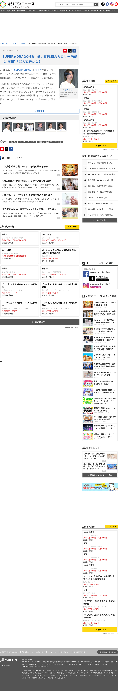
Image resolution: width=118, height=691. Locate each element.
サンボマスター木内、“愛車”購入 (100, 215)
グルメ (71, 11)
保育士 (86, 98)
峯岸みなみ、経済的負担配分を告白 (101, 174)
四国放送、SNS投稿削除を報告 (100, 192)
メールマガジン (53, 652)
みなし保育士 (88, 87)
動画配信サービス (44, 11)
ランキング (94, 11)
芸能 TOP (24, 43)
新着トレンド (110, 11)
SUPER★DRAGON (23, 70)
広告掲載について (27, 652)
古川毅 (38, 70)
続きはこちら (41, 322)
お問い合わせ (40, 652)
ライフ (86, 11)
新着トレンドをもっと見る (100, 475)
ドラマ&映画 (21, 11)
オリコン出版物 (14, 652)
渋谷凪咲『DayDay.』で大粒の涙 (100, 180)
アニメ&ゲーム (32, 11)
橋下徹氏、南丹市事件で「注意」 (100, 186)
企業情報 (113, 652)
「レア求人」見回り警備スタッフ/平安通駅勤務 (99, 616)
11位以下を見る (99, 220)
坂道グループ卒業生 (53, 142)
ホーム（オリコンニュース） (9, 43)
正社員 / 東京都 (19, 238)
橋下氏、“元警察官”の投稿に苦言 (100, 203)
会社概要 (3, 652)
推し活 (102, 11)
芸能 (8, 11)
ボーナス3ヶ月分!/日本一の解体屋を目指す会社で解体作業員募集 (99, 132)
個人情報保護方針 (79, 652)
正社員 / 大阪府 (60, 272)
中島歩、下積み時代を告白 (98, 198)
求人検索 (73, 227)
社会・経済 (63, 11)
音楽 (13, 11)
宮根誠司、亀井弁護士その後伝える (101, 209)
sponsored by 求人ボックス (72, 327)
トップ (3, 11)
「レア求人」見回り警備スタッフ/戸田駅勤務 (99, 602)
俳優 (40, 142)
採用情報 (104, 652)
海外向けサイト (66, 652)
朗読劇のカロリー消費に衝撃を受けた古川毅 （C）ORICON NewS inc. (68, 93)
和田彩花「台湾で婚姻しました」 (100, 163)
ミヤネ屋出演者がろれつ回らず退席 (101, 168)
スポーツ (55, 11)
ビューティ (78, 11)
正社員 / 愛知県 (19, 289)
